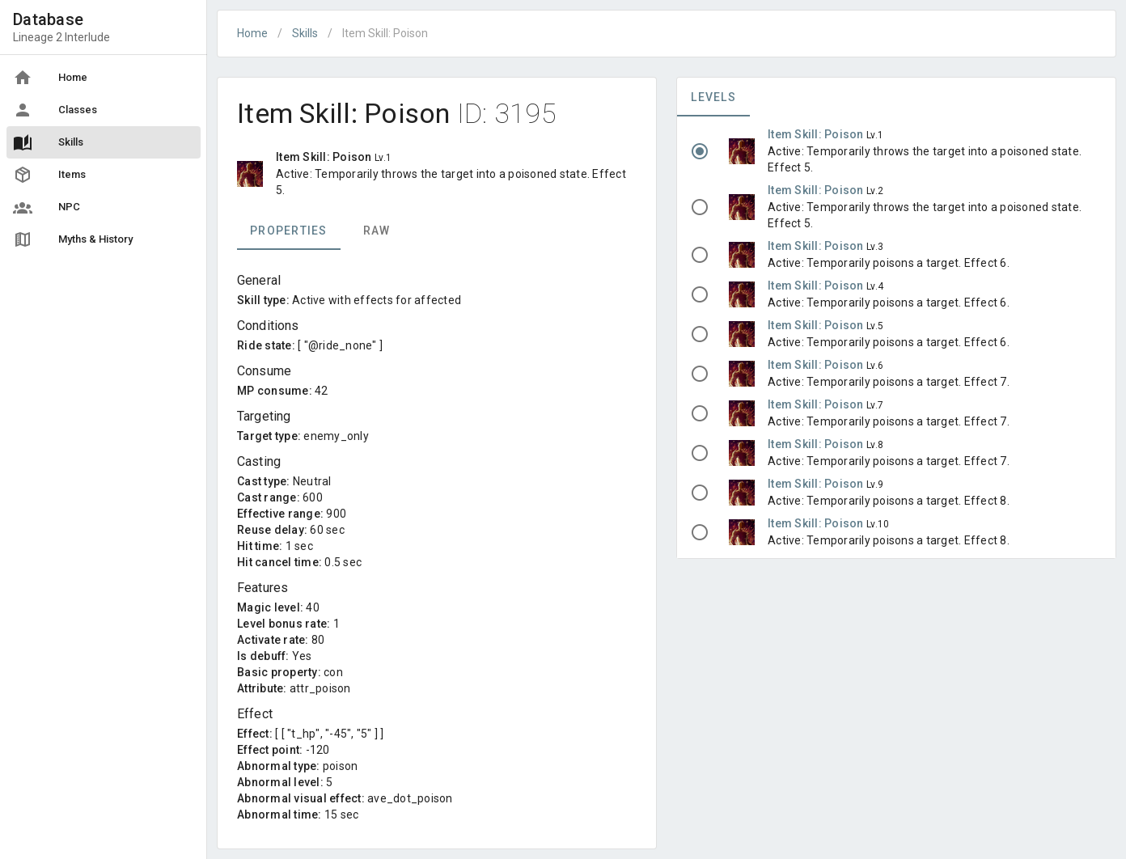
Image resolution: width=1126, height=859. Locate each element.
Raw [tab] (377, 230)
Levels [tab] (713, 97)
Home (252, 33)
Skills (305, 33)
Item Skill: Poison (817, 134)
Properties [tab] (289, 230)
